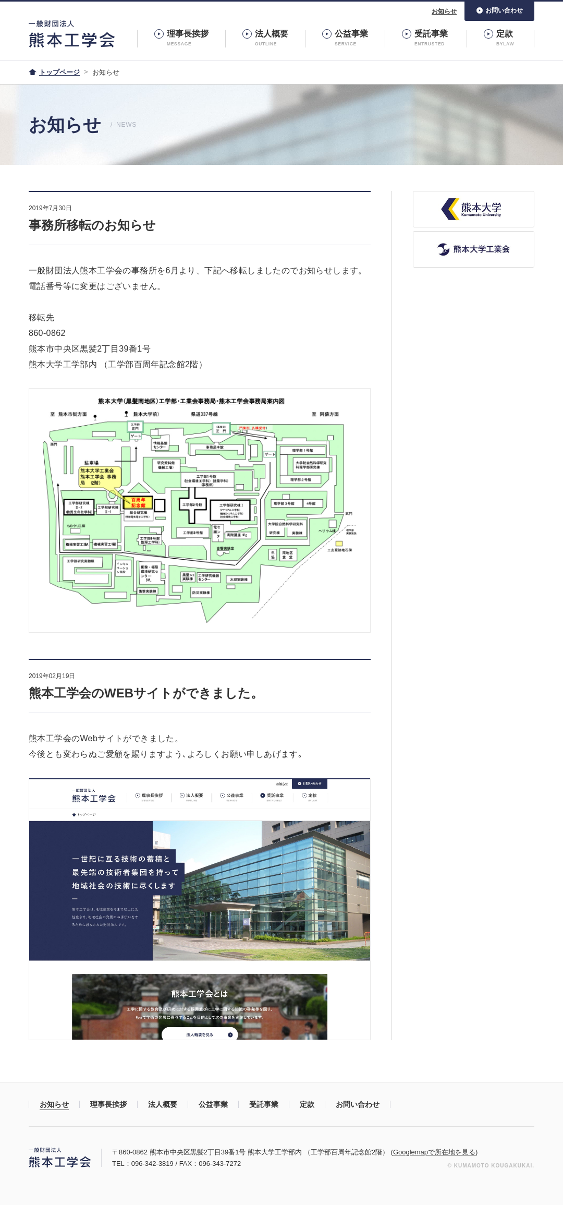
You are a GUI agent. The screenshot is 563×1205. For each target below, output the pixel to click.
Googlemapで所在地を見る (434, 1152)
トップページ (59, 72)
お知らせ (444, 11)
